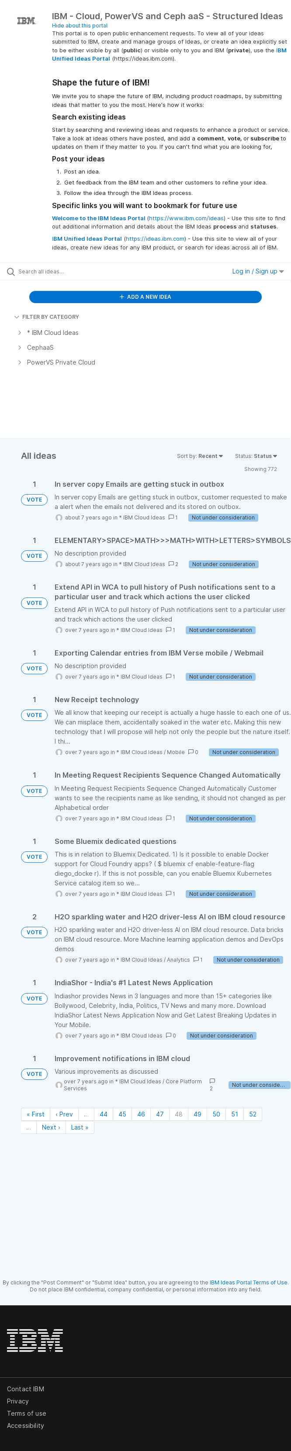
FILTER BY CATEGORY (46, 317)
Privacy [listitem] (18, 1401)
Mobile (176, 752)
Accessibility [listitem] (25, 1425)
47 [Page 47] (160, 1114)
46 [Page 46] (141, 1114)
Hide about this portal (79, 25)
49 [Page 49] (197, 1114)
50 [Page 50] (216, 1114)
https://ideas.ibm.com (155, 238)
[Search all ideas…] (68, 271)
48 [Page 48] (179, 1114)
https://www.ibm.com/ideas (186, 218)
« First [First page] (36, 1114)
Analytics (178, 959)
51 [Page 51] (234, 1114)
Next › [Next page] (51, 1127)
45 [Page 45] (122, 1114)
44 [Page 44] (103, 1114)
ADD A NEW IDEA (145, 297)
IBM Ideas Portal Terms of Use (249, 1282)
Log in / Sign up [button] (258, 271)
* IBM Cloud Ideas (142, 517)
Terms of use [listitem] (26, 1413)
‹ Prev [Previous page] (64, 1114)
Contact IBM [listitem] (25, 1389)
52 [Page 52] (252, 1114)
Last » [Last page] (80, 1127)
